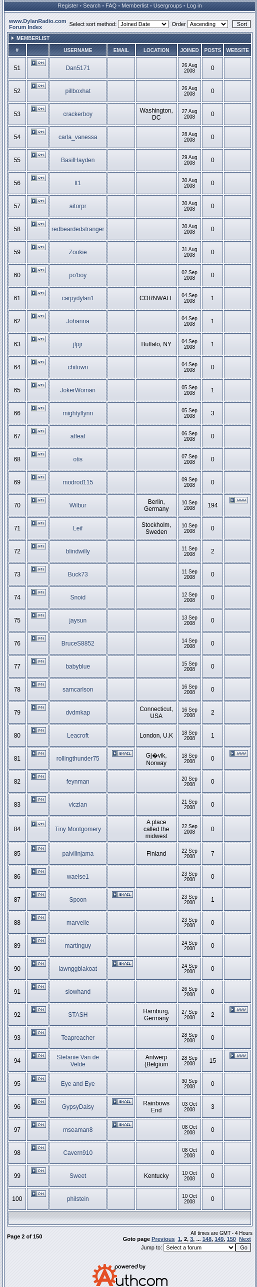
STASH (78, 1014)
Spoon (77, 899)
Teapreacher (77, 1037)
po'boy (77, 275)
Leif (77, 528)
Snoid (78, 597)
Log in (194, 6)
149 (219, 1239)
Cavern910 (77, 1152)
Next (245, 1239)
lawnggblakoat (77, 968)
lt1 (77, 183)
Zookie (78, 252)
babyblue (78, 666)
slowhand (77, 991)
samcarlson (77, 689)
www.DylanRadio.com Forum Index (37, 24)
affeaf (78, 436)
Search (91, 6)
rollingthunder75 (78, 758)
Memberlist (135, 6)
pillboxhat (77, 91)
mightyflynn (77, 413)
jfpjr (77, 344)
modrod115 (77, 482)
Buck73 (78, 574)
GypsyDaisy (78, 1106)
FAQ (111, 6)
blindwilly (78, 551)
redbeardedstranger (78, 229)
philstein (78, 1198)
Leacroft (77, 735)
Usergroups (168, 6)
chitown (78, 367)
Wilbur (78, 505)
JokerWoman (78, 390)
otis (77, 459)
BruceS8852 (78, 643)
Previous (163, 1239)
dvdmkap (78, 712)
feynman (78, 781)
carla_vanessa (77, 137)
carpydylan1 (78, 298)
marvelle (77, 922)
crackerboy (77, 114)
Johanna (78, 321)
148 (207, 1239)
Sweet (78, 1175)
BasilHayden (77, 160)
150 (231, 1239)
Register (68, 6)
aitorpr (78, 206)
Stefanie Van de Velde (78, 1061)
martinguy (77, 945)
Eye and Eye (78, 1083)
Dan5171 (78, 68)
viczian (77, 804)
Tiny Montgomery (78, 829)
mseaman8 (77, 1129)
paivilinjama (78, 853)
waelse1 (78, 876)
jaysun (77, 620)
